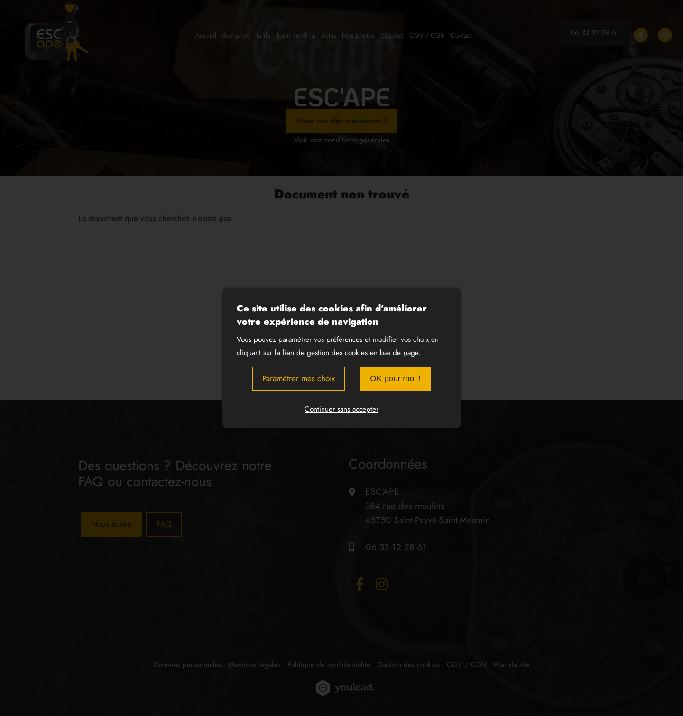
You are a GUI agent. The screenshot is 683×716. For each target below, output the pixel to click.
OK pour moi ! (395, 378)
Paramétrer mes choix (298, 378)
